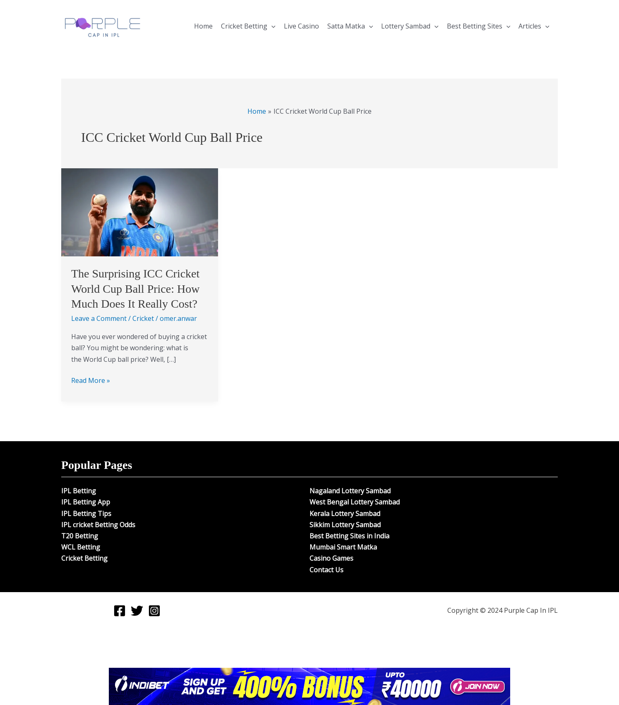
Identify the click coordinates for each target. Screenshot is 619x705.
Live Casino (301, 26)
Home (203, 26)
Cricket (143, 318)
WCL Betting (80, 547)
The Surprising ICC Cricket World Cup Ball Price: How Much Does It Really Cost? (135, 288)
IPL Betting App (85, 502)
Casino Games (331, 558)
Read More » (90, 380)
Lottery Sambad (410, 26)
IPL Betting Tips (86, 513)
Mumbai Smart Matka (343, 547)
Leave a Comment (99, 318)
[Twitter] (137, 611)
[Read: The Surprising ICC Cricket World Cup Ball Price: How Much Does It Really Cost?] (139, 211)
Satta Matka (350, 26)
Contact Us (326, 569)
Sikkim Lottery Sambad (345, 524)
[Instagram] (154, 611)
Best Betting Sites (479, 26)
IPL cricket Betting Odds (98, 524)
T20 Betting (79, 535)
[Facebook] (119, 611)
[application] (271, 26)
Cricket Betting (248, 26)
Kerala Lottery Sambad (345, 513)
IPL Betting (78, 490)
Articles (533, 26)
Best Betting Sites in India (349, 535)
